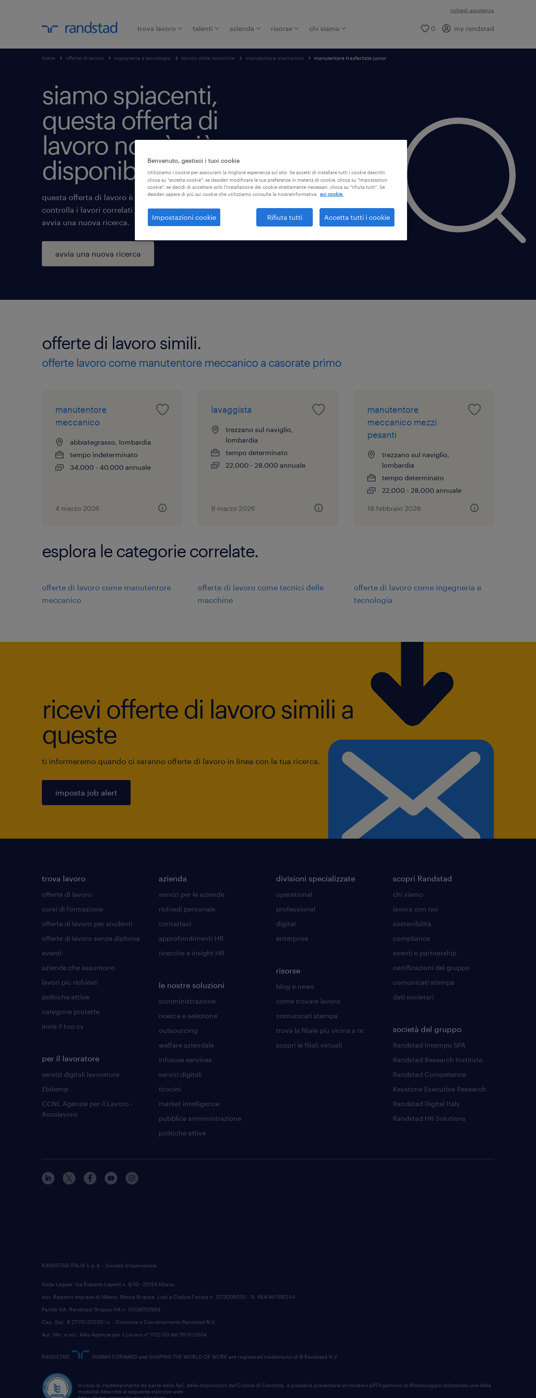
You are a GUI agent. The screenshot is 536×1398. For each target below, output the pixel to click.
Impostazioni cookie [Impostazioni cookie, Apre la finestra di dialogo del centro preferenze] (184, 217)
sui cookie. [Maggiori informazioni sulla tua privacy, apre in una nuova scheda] (331, 194)
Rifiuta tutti (284, 217)
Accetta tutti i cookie (357, 217)
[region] (271, 190)
